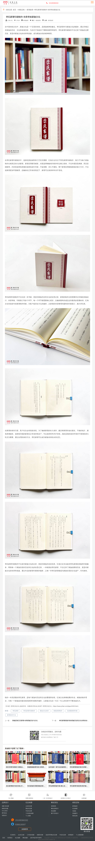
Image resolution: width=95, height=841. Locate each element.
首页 (14, 10)
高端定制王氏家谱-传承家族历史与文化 (25, 720)
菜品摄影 (53, 811)
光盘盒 (74, 811)
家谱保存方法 (11, 715)
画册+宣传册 (5, 806)
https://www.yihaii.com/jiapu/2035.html (65, 706)
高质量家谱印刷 (72, 711)
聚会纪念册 (29, 808)
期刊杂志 (4, 813)
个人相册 (28, 815)
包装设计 (4, 815)
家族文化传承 (44, 711)
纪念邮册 (74, 808)
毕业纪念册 (29, 811)
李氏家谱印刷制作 (29, 711)
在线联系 (25, 829)
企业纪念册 (29, 806)
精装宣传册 (5, 808)
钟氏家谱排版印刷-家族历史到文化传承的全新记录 (75, 720)
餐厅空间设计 (55, 813)
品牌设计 (5, 802)
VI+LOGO (4, 811)
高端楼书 (74, 813)
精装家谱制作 (58, 711)
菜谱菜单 (53, 806)
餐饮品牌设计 (55, 808)
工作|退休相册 (29, 813)
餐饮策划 (54, 802)
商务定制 (74, 815)
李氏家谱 (15, 711)
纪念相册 (29, 802)
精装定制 (21, 10)
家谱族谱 (30, 10)
